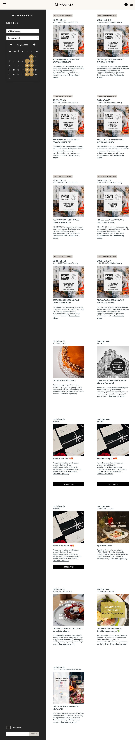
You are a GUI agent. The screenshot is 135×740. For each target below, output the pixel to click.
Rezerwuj (69, 484)
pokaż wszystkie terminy (62, 16)
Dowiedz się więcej (69, 393)
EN (131, 5)
